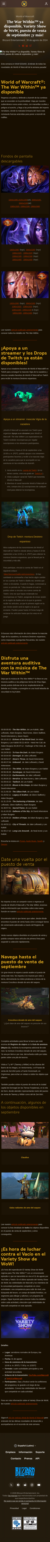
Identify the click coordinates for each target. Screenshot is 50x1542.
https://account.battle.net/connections (19, 574)
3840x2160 (36, 200)
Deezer (4, 844)
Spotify (40, 841)
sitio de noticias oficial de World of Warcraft (26, 1418)
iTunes (22, 841)
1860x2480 (35, 206)
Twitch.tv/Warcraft (14, 1378)
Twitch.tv (38, 473)
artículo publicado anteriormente (24, 330)
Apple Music (31, 841)
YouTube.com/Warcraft (39, 1375)
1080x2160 (25, 206)
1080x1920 (14, 206)
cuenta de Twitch (30, 470)
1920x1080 (13, 200)
